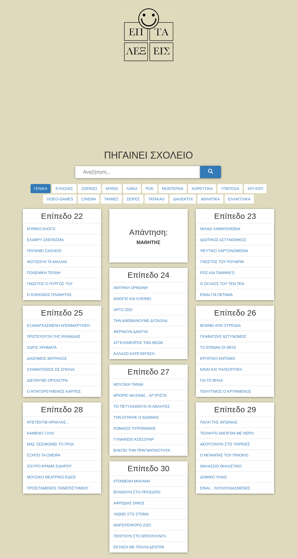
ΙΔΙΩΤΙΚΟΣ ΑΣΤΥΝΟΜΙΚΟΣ (223, 240)
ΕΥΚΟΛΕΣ (64, 188)
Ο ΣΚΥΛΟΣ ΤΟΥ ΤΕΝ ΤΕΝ (222, 284)
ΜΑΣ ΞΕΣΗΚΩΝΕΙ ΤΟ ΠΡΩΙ (50, 444)
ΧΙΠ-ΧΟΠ (255, 188)
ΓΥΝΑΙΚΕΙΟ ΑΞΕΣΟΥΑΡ (134, 439)
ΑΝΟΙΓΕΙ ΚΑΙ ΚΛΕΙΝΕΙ (132, 299)
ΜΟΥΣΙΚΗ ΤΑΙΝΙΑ (128, 384)
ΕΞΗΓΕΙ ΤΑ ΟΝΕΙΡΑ (44, 455)
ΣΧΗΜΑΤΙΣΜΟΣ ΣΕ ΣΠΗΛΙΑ (51, 369)
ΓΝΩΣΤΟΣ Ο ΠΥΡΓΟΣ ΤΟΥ (50, 284)
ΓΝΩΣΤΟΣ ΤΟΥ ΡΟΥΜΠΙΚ (222, 262)
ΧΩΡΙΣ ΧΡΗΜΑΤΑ (42, 347)
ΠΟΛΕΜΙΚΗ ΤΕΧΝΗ (44, 273)
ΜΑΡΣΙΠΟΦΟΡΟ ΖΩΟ (132, 525)
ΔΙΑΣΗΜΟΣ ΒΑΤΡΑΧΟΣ (47, 358)
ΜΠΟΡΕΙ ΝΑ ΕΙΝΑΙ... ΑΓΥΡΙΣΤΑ (140, 395)
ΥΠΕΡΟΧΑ (230, 188)
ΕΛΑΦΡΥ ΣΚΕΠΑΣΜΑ (45, 240)
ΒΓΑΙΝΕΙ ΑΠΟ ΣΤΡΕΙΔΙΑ (220, 325)
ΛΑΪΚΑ (131, 188)
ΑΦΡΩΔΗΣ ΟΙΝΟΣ (129, 503)
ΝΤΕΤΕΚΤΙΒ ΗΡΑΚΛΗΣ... (48, 422)
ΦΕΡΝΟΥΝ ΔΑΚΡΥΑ (131, 331)
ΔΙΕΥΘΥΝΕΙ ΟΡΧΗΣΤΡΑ (47, 380)
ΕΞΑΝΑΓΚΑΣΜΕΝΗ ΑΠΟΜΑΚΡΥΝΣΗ (58, 325)
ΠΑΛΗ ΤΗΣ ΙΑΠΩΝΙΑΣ (219, 422)
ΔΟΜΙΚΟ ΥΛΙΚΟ (213, 477)
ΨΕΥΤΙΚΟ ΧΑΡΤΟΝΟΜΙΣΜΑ (224, 251)
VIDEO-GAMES (60, 199)
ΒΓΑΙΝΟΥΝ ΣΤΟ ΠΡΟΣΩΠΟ (137, 492)
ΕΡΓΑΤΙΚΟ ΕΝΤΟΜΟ (217, 358)
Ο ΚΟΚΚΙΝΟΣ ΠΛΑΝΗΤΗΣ (49, 295)
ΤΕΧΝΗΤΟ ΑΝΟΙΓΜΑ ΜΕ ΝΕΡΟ (227, 433)
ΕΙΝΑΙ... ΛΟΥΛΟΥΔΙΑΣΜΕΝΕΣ (225, 488)
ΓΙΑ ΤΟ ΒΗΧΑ (211, 380)
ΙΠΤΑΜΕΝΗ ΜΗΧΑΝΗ (132, 481)
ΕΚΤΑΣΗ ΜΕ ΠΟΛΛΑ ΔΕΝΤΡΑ (139, 547)
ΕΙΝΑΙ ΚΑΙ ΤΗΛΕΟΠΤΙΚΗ (221, 369)
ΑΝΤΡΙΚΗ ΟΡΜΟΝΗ (131, 288)
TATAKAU (156, 199)
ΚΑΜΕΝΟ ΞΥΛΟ (40, 433)
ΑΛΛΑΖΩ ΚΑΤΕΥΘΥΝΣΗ (134, 353)
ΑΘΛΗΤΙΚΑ (210, 199)
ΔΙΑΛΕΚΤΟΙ (183, 199)
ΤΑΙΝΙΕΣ (111, 199)
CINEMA (88, 199)
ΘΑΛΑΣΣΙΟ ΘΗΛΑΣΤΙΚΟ (221, 466)
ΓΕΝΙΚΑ (40, 188)
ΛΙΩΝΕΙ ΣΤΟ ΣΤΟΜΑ (131, 514)
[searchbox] (138, 172)
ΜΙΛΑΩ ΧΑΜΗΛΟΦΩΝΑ (220, 229)
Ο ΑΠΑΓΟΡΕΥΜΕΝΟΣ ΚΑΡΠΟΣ (54, 391)
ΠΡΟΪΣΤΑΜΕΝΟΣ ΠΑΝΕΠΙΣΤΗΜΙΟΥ (58, 488)
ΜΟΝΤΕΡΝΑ (172, 188)
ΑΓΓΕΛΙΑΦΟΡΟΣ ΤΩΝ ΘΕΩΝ (138, 342)
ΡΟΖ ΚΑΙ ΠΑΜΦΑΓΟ (217, 273)
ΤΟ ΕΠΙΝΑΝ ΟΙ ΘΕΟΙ (218, 347)
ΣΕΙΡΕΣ (133, 199)
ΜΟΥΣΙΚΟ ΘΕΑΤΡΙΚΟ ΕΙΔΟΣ (51, 477)
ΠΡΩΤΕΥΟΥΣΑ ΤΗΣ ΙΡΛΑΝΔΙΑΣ (54, 336)
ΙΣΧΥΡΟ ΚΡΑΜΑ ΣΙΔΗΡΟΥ (49, 466)
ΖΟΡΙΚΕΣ (89, 188)
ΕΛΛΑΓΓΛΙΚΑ (239, 199)
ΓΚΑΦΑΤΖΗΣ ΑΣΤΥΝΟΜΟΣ (223, 336)
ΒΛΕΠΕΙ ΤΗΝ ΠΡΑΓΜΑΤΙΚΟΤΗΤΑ (142, 450)
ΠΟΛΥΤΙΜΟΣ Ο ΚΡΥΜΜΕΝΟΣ (225, 391)
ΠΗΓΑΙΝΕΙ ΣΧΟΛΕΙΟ (44, 251)
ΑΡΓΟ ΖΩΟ (123, 310)
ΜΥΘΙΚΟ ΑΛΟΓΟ (41, 229)
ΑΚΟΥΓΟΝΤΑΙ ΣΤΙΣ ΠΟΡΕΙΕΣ (225, 444)
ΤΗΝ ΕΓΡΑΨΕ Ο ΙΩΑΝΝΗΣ (136, 417)
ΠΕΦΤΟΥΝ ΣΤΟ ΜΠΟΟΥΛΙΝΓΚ (140, 536)
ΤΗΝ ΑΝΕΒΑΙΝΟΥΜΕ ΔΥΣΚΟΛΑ (141, 321)
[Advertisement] (149, 107)
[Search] (210, 172)
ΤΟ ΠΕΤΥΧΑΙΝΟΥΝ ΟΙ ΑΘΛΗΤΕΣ (142, 406)
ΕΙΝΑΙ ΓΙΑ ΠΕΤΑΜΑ (216, 295)
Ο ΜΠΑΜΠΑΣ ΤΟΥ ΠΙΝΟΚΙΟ (224, 455)
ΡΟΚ (150, 188)
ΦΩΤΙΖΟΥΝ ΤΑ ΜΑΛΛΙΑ (47, 262)
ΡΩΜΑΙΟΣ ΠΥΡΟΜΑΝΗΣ (135, 428)
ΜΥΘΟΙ (112, 188)
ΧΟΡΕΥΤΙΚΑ (202, 188)
